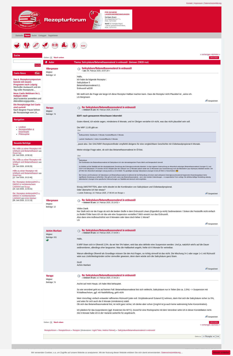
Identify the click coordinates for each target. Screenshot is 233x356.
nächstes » (215, 54)
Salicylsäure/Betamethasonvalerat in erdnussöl (107, 68)
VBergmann (52, 68)
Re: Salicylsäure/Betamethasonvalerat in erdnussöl (109, 107)
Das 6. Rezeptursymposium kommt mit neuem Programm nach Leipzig (27, 82)
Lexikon (22, 127)
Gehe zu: (198, 336)
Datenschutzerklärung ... (172, 352)
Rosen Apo (17, 153)
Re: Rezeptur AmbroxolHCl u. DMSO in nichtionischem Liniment (26, 184)
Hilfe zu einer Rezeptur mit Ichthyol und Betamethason (25, 172)
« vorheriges (205, 54)
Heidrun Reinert (108, 330)
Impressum (198, 3)
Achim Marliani (30, 198)
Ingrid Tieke (96, 330)
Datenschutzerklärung (212, 3)
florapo (15, 164)
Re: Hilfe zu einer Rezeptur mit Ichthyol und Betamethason (27, 149)
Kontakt (189, 3)
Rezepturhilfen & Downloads (26, 130)
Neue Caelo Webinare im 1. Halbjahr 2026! (26, 94)
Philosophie (24, 134)
